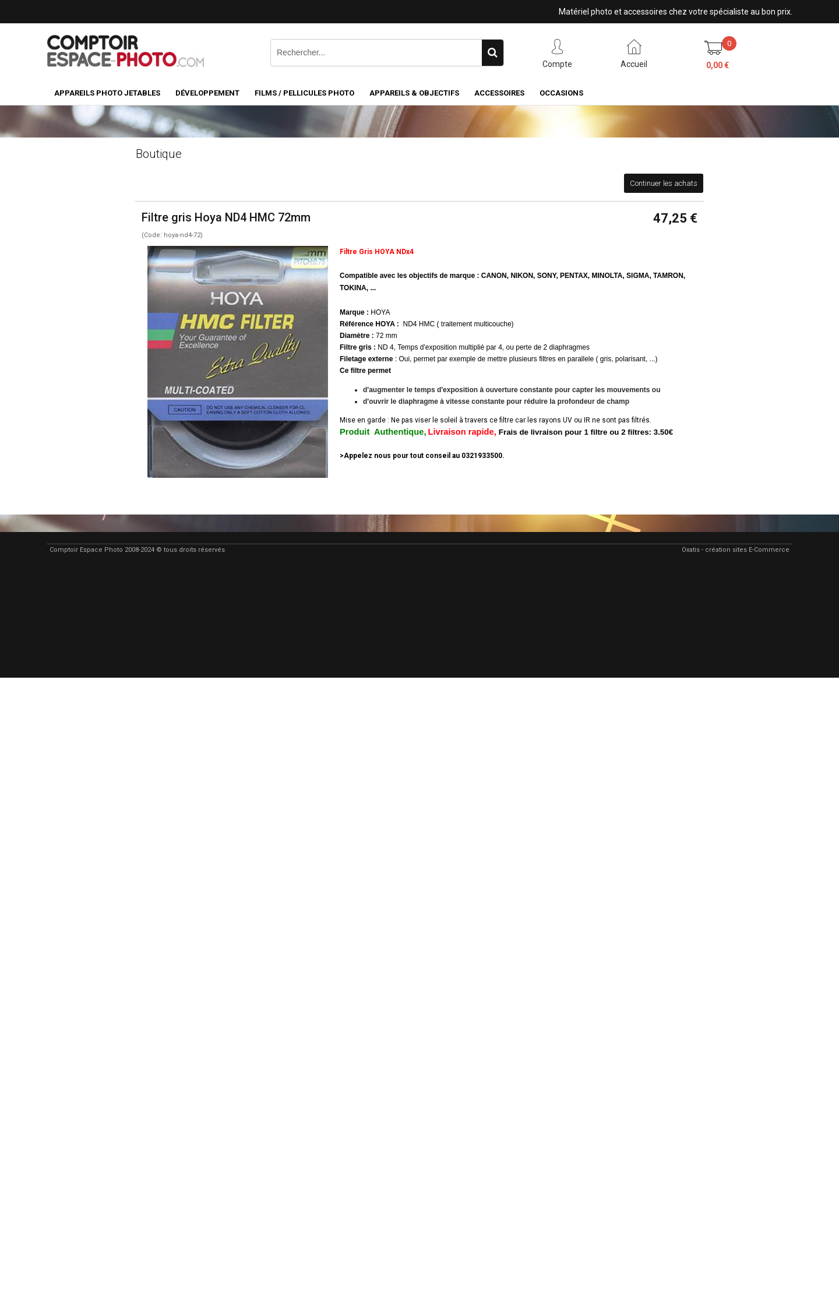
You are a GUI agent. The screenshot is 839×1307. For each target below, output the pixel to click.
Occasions (561, 93)
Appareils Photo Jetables (107, 93)
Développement (207, 93)
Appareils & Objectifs (414, 93)
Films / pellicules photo (304, 93)
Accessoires (499, 93)
